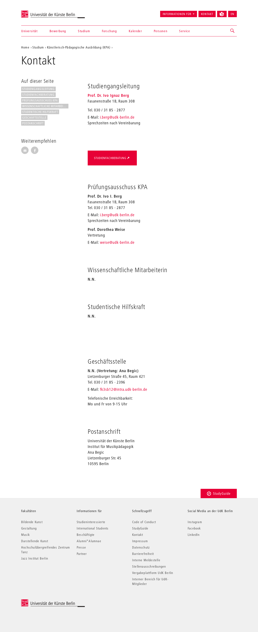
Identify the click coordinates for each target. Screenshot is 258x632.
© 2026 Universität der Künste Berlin (43, 601)
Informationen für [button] (177, 14)
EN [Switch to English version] (232, 14)
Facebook (194, 528)
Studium (84, 31)
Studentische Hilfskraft (40, 112)
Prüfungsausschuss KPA (40, 100)
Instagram (195, 522)
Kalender (135, 31)
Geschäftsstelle (34, 117)
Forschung (109, 31)
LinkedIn (194, 534)
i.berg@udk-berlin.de (117, 117)
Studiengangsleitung (38, 89)
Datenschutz (141, 547)
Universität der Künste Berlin (37, 12)
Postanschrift (33, 123)
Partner (82, 554)
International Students (92, 528)
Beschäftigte (85, 534)
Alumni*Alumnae (89, 541)
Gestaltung (29, 528)
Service (184, 31)
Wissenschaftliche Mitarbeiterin (45, 106)
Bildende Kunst (32, 522)
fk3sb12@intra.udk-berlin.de (123, 389)
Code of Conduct (144, 522)
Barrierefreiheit (143, 554)
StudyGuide (218, 493)
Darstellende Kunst (34, 541)
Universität (29, 31)
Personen (160, 31)
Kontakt (207, 14)
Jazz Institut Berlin (34, 558)
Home (25, 47)
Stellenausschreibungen (149, 566)
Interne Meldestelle (146, 560)
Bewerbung (58, 31)
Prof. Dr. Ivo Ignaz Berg (108, 95)
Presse (81, 547)
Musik (25, 534)
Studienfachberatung (38, 95)
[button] (232, 31)
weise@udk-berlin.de (117, 242)
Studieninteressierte (91, 522)
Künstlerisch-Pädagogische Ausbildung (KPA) (78, 47)
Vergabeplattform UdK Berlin (152, 573)
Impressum (140, 541)
